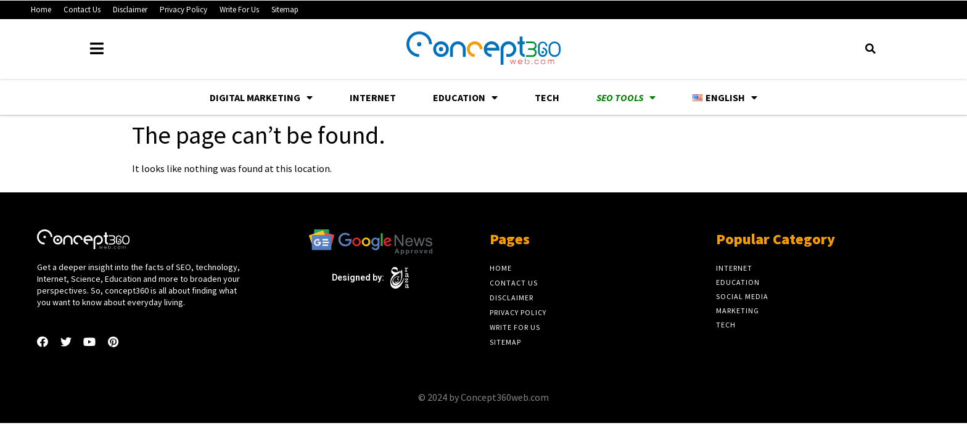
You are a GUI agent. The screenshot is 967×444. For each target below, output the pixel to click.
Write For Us (239, 9)
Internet (373, 97)
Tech (547, 97)
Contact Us (82, 9)
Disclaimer (130, 9)
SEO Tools (626, 97)
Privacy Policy (183, 9)
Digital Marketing (261, 97)
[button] (870, 48)
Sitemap (284, 9)
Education (465, 97)
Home (41, 9)
